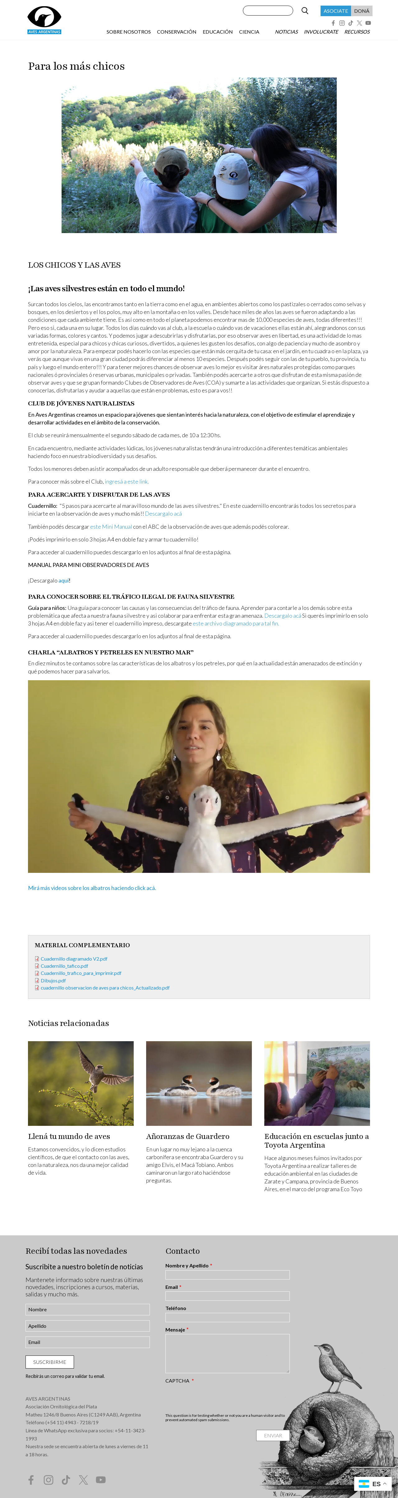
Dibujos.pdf (53, 980)
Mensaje (175, 1329)
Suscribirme (49, 1362)
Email (171, 1287)
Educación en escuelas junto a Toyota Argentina (316, 1140)
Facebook (333, 23)
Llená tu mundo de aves (69, 1136)
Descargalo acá (163, 513)
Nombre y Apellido (187, 1265)
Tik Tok (350, 23)
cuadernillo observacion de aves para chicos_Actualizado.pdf (105, 987)
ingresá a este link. (127, 481)
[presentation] (212, 1398)
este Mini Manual (111, 526)
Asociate (336, 11)
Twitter (359, 23)
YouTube (368, 23)
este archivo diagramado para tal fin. (236, 623)
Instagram (342, 23)
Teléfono (175, 1308)
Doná (361, 11)
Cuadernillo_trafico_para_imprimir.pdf (81, 973)
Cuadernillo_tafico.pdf (64, 966)
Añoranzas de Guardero (187, 1136)
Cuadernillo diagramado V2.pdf (74, 959)
